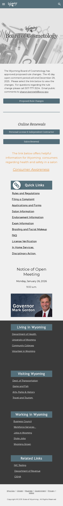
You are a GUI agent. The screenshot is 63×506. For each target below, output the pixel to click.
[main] (31, 82)
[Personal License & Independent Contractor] (31, 131)
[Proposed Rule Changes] (31, 101)
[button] (3, 4)
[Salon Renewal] (31, 141)
